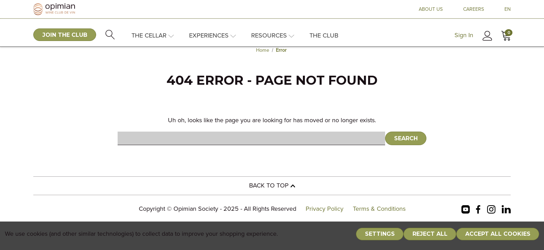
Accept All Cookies (497, 234)
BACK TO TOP (272, 186)
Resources (272, 36)
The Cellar (152, 36)
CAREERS (473, 9)
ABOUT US (431, 9)
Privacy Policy (324, 209)
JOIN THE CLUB (64, 35)
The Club (323, 36)
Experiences (212, 36)
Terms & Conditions (379, 209)
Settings (380, 234)
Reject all (430, 234)
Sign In (463, 35)
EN (507, 9)
